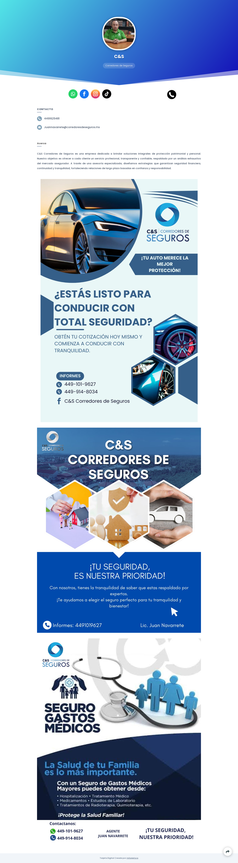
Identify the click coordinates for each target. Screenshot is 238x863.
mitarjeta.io (132, 858)
